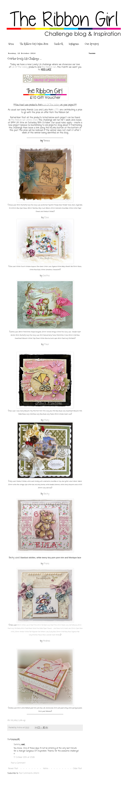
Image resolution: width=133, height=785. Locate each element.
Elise (46, 217)
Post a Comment (18, 763)
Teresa (47, 140)
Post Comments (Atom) (29, 773)
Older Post (77, 768)
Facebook (58, 44)
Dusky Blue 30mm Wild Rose (58, 632)
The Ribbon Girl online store (24, 120)
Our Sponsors (92, 44)
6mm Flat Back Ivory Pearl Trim (47, 625)
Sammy (17, 744)
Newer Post (13, 768)
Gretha (46, 275)
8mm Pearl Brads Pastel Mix (30, 628)
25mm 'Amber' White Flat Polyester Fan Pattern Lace (31, 632)
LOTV (56, 109)
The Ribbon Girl (49, 67)
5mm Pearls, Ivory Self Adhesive (67, 625)
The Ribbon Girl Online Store (34, 44)
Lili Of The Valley (19, 67)
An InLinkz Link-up (16, 720)
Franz (46, 563)
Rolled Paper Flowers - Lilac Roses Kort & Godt (53, 628)
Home (11, 44)
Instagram (74, 44)
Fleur (46, 344)
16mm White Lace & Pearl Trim (27, 625)
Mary (46, 420)
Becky (46, 493)
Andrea (46, 640)
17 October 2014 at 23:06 (24, 757)
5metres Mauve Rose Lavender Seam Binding (46, 635)
